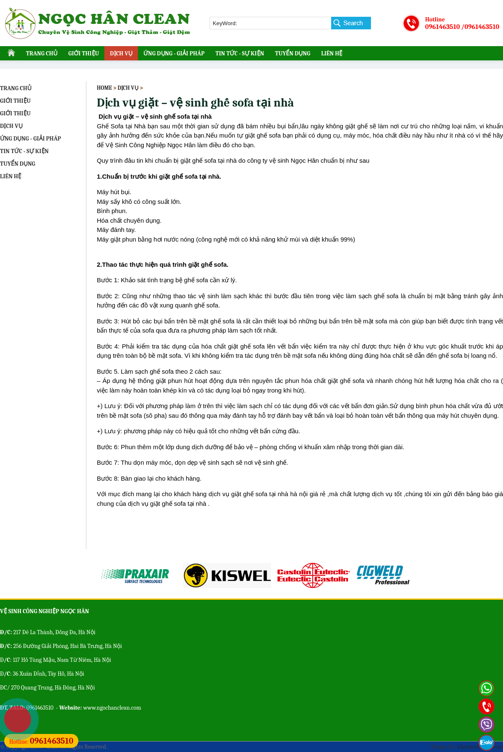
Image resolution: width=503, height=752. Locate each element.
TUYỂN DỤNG (292, 53)
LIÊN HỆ (331, 53)
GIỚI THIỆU (83, 53)
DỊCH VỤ (121, 53)
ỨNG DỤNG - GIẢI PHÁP (174, 53)
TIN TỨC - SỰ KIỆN (239, 53)
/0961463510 (480, 27)
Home (104, 88)
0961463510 (442, 27)
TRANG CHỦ (41, 53)
